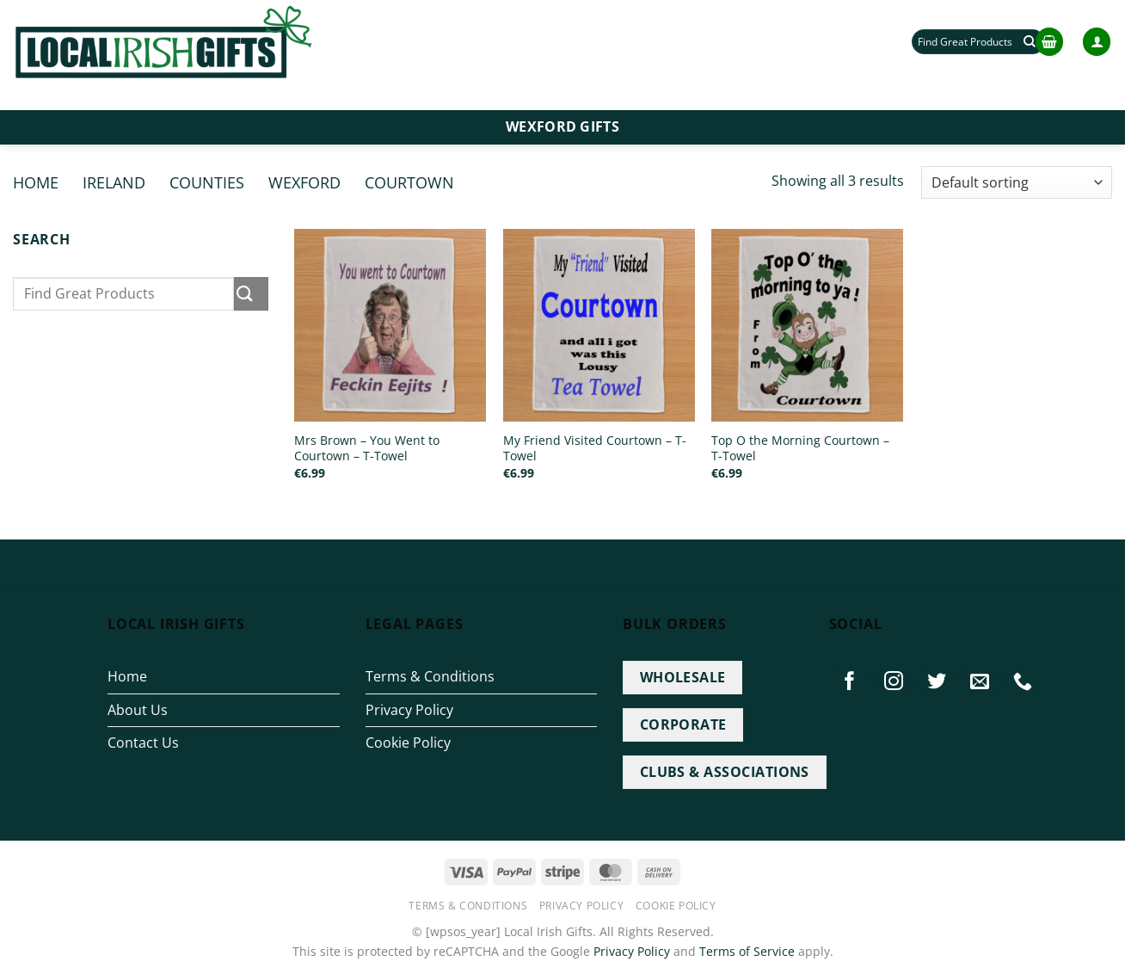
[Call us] (1022, 680)
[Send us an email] (979, 680)
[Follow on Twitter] (936, 680)
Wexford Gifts (562, 126)
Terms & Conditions (430, 676)
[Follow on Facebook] (850, 680)
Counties (206, 182)
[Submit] (251, 294)
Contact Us (143, 742)
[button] (1049, 42)
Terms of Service (747, 951)
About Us (138, 709)
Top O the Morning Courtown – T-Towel (800, 449)
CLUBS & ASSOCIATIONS (724, 771)
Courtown (409, 182)
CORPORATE (683, 724)
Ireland (114, 182)
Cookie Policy (408, 742)
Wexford (304, 182)
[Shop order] (1016, 183)
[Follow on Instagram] (893, 680)
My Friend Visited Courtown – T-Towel (594, 449)
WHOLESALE (683, 677)
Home (35, 182)
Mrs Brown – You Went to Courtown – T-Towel (367, 449)
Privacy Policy (409, 709)
